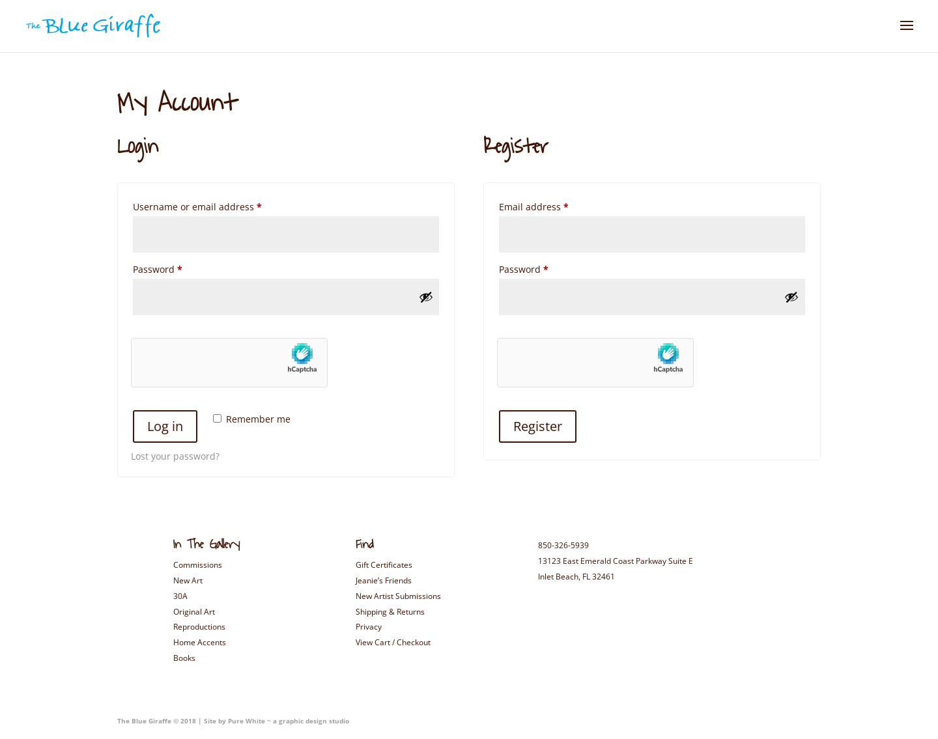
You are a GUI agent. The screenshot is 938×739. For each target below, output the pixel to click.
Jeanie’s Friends (384, 580)
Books (184, 657)
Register (537, 426)
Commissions (197, 564)
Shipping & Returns (390, 611)
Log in (165, 426)
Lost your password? (175, 456)
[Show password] (426, 297)
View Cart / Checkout (393, 642)
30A (180, 596)
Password (177, 267)
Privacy (369, 626)
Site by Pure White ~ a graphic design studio (275, 720)
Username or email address (217, 205)
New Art (188, 580)
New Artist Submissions (398, 596)
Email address (553, 205)
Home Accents (199, 642)
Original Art (194, 611)
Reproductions (199, 626)
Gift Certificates (384, 564)
